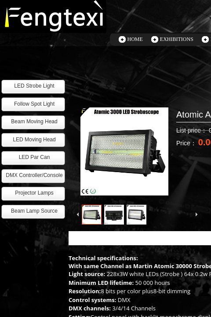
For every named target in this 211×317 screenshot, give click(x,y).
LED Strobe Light (34, 86)
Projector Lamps (34, 193)
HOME (135, 39)
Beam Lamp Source (34, 211)
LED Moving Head (34, 139)
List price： (192, 130)
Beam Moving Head (34, 121)
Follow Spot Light (34, 104)
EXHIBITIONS (176, 39)
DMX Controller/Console (34, 175)
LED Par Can (34, 157)
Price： (187, 143)
